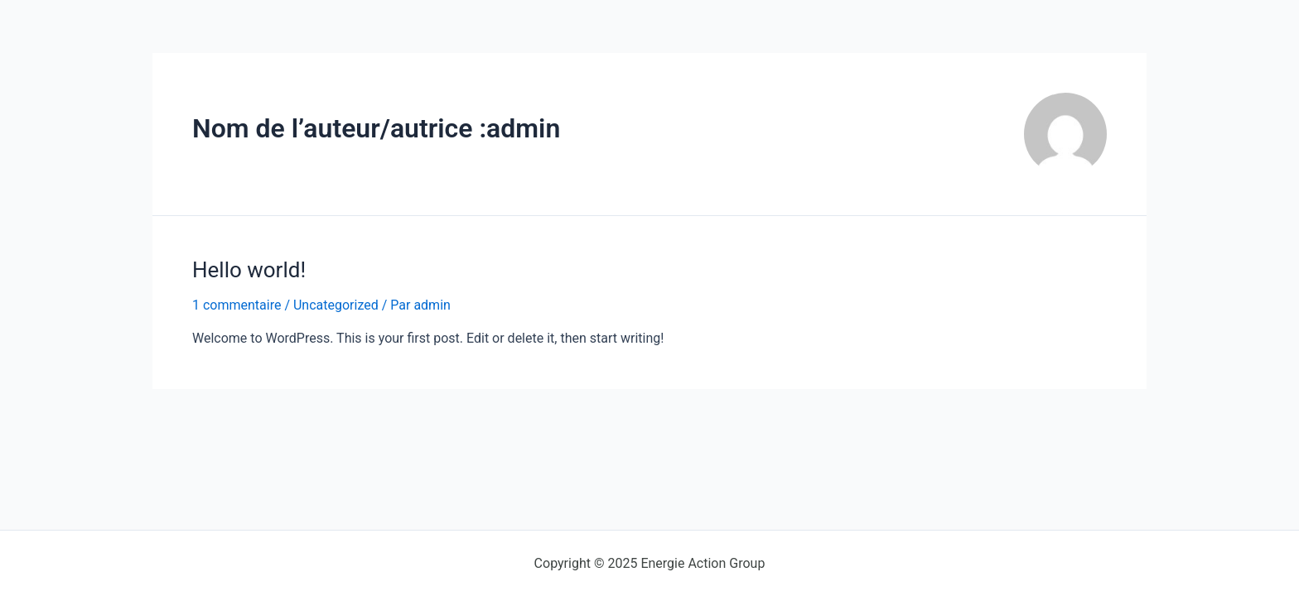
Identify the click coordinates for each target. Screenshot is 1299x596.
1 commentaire (236, 305)
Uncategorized (336, 305)
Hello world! (249, 269)
